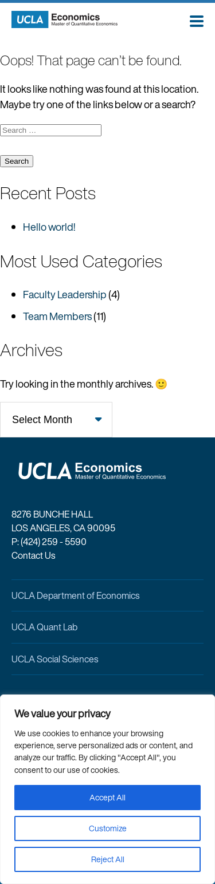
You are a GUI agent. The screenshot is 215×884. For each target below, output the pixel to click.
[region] (107, 789)
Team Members (57, 316)
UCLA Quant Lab (44, 627)
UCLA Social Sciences (54, 659)
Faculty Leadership (65, 294)
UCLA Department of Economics (75, 595)
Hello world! (49, 226)
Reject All (107, 859)
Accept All (107, 797)
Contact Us (33, 555)
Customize (108, 828)
